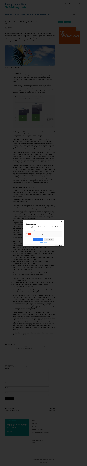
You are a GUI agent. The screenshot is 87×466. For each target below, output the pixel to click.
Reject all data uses (43, 242)
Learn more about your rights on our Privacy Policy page (36, 229)
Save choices (49, 239)
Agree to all (38, 239)
